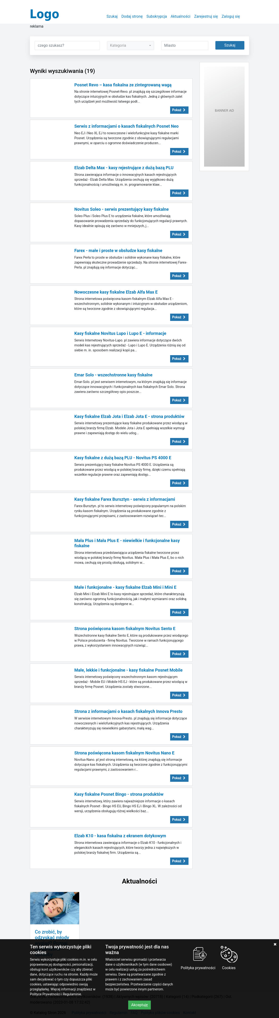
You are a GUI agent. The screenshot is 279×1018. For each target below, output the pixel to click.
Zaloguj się (231, 16)
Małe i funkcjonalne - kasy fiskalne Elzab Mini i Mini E (125, 587)
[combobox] (130, 45)
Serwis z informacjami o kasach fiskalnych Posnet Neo (126, 126)
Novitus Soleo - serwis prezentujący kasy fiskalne (121, 209)
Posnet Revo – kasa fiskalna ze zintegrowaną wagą (123, 84)
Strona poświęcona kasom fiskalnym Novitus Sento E (125, 628)
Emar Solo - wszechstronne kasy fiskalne (113, 374)
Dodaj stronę (132, 16)
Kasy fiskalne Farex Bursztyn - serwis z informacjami (124, 499)
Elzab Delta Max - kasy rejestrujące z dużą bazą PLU (124, 167)
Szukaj (112, 16)
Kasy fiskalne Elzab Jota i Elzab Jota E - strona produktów (129, 416)
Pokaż (179, 110)
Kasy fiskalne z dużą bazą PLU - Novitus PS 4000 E (122, 457)
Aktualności (180, 16)
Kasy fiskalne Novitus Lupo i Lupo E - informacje (120, 333)
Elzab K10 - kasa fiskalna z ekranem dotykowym (120, 835)
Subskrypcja (157, 16)
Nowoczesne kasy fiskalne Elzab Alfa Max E (116, 292)
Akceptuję (139, 1005)
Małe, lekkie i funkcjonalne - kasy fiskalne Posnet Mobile (128, 670)
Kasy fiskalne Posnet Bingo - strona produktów (119, 794)
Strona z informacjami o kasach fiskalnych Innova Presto (128, 711)
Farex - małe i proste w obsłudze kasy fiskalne (118, 250)
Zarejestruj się (206, 16)
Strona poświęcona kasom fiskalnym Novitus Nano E (124, 752)
